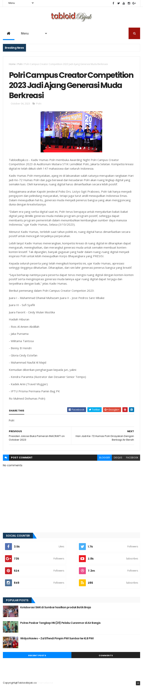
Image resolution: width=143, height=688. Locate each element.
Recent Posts (37, 655)
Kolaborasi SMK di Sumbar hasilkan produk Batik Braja (55, 607)
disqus (118, 457)
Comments (106, 655)
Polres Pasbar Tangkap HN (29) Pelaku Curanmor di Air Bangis (60, 623)
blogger (104, 457)
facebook (132, 457)
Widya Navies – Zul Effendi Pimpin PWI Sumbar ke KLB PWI (57, 638)
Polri (20, 64)
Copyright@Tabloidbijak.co (20, 682)
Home (12, 64)
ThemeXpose (45, 682)
